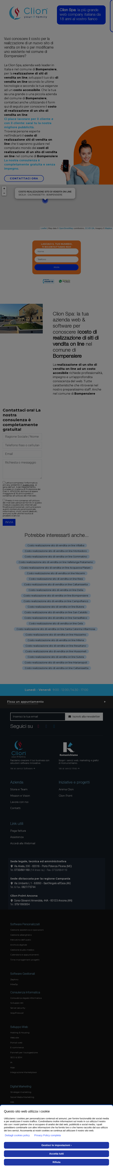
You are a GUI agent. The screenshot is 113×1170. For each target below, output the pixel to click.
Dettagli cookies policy (17, 1135)
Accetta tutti (56, 1153)
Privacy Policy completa (47, 1135)
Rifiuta (57, 1162)
